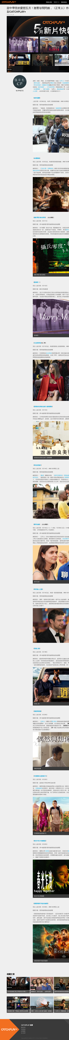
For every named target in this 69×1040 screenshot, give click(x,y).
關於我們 (23, 1027)
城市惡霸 (41, 87)
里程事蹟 (23, 1029)
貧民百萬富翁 (58, 475)
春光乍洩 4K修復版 (40, 841)
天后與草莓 (51, 87)
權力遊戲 (46, 89)
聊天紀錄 (37, 83)
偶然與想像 (37, 711)
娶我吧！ (37, 282)
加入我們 (23, 1033)
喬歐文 (52, 83)
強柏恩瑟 (58, 108)
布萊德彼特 (38, 788)
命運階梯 (37, 89)
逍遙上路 (37, 648)
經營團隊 (23, 1031)
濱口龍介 (54, 721)
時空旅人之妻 (38, 589)
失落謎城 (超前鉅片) (40, 776)
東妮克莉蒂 (36, 170)
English (49, 2)
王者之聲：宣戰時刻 (47, 168)
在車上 (43, 721)
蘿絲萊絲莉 (60, 89)
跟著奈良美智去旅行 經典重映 (43, 406)
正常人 (62, 81)
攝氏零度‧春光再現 (39, 217)
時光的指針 (37, 85)
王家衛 (47, 851)
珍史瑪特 (49, 353)
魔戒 (42, 475)
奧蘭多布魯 (45, 85)
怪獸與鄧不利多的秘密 (41, 903)
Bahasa (64, 2)
